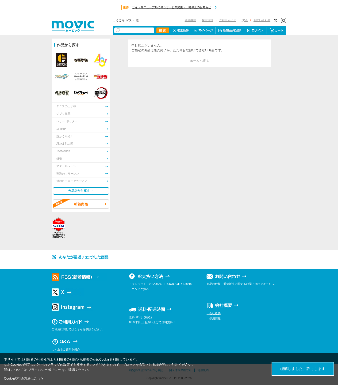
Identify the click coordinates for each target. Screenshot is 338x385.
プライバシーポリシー (44, 370)
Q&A (245, 20)
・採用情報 (214, 318)
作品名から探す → (81, 190)
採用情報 (207, 20)
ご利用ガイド (227, 20)
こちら (39, 378)
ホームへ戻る (199, 61)
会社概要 (190, 20)
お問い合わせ (262, 20)
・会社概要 (214, 313)
